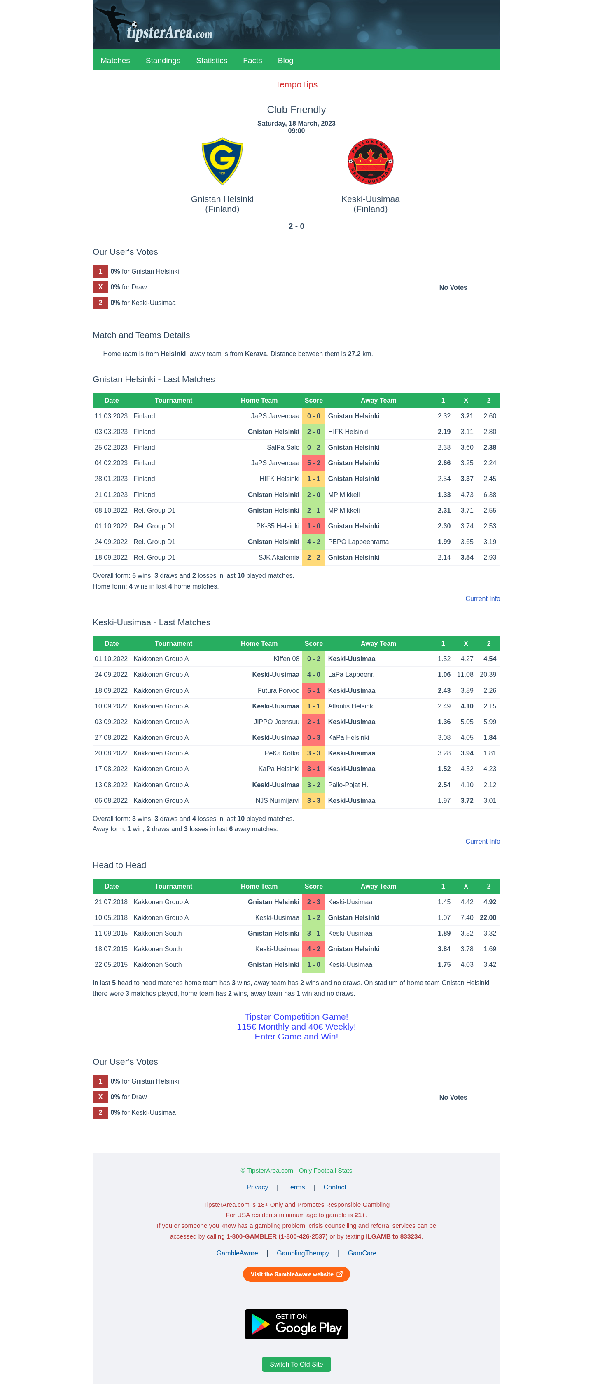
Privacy (257, 1187)
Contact (335, 1187)
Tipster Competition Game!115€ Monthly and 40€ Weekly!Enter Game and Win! (296, 1026)
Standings (163, 60)
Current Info (483, 598)
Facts (252, 60)
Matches (115, 60)
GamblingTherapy (303, 1253)
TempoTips (296, 84)
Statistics (211, 60)
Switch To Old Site (296, 1364)
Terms (296, 1187)
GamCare (362, 1253)
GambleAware (237, 1253)
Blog (286, 60)
